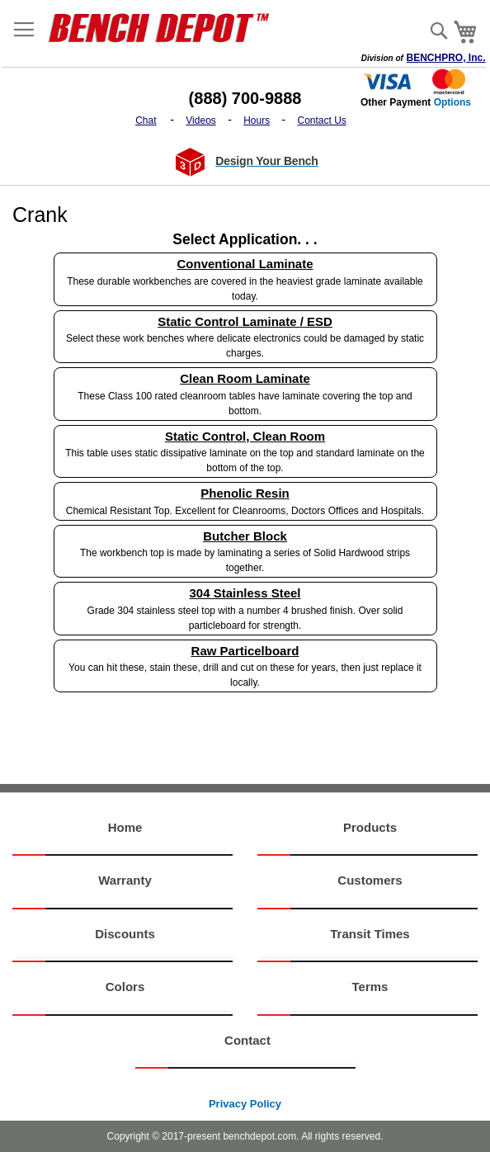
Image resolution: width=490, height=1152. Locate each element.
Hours (256, 120)
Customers (369, 880)
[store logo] (164, 27)
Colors (125, 987)
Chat (145, 120)
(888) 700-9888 (245, 98)
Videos (200, 120)
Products (370, 827)
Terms (370, 987)
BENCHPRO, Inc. (446, 58)
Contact (247, 1040)
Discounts (125, 934)
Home (125, 827)
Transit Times (369, 934)
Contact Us (322, 120)
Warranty (124, 880)
